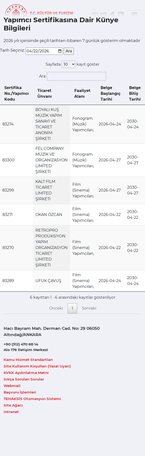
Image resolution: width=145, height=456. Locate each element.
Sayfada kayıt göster (72, 64)
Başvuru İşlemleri (20, 392)
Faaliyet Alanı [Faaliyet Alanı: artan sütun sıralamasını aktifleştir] (82, 93)
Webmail (12, 385)
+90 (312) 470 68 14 (21, 344)
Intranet (11, 411)
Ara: (72, 76)
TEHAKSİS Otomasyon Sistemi (32, 398)
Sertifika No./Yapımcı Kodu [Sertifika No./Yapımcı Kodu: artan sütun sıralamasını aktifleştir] (16, 93)
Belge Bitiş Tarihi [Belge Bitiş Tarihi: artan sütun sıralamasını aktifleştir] (135, 93)
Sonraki (89, 308)
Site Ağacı (13, 405)
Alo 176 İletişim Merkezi (26, 349)
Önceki (56, 308)
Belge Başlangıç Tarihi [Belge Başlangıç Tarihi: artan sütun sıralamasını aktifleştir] (110, 93)
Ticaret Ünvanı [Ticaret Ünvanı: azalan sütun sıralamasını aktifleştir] (44, 93)
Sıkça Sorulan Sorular (24, 379)
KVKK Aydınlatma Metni (26, 372)
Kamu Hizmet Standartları (28, 359)
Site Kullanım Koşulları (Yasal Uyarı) (37, 366)
